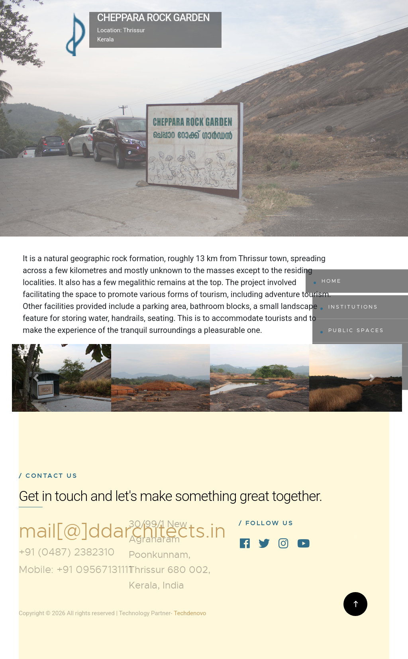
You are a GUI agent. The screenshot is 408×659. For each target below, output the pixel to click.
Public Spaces (356, 330)
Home (331, 281)
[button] (35, 378)
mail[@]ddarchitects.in (122, 531)
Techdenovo (190, 613)
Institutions (353, 306)
